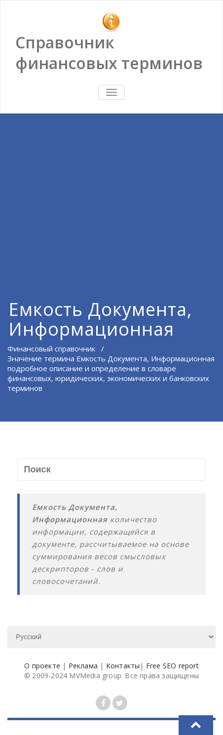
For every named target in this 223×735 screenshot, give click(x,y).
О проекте (42, 665)
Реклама (83, 665)
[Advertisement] (111, 194)
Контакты (123, 665)
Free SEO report (172, 665)
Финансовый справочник (51, 348)
